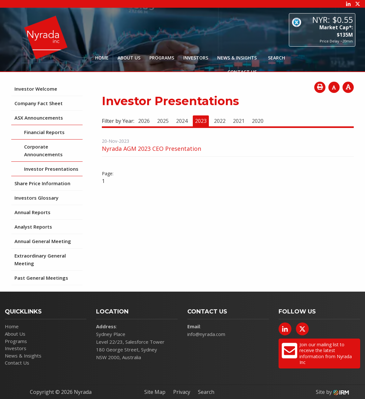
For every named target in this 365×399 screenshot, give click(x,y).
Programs (161, 58)
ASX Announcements (38, 117)
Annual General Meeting (42, 241)
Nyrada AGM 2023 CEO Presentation (151, 148)
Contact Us (242, 72)
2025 (163, 120)
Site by (332, 391)
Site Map (154, 391)
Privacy (181, 391)
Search (206, 391)
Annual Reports (32, 212)
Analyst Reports (33, 226)
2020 (257, 120)
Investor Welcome (35, 89)
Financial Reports (44, 132)
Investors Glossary (36, 198)
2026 (144, 120)
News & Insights (237, 58)
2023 (201, 120)
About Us (129, 58)
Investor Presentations (51, 169)
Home (102, 58)
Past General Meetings (41, 278)
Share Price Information (42, 183)
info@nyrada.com (206, 334)
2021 (239, 120)
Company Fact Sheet (38, 103)
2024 (182, 120)
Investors (195, 58)
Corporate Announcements (43, 150)
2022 (220, 120)
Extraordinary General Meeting (40, 259)
